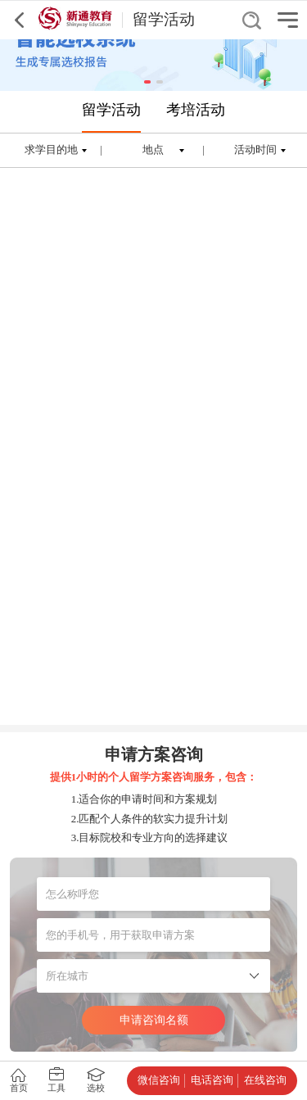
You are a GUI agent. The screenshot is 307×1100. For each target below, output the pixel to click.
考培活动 (195, 110)
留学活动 (111, 110)
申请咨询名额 (154, 1019)
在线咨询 (265, 1080)
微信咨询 (159, 1080)
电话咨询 (212, 1080)
